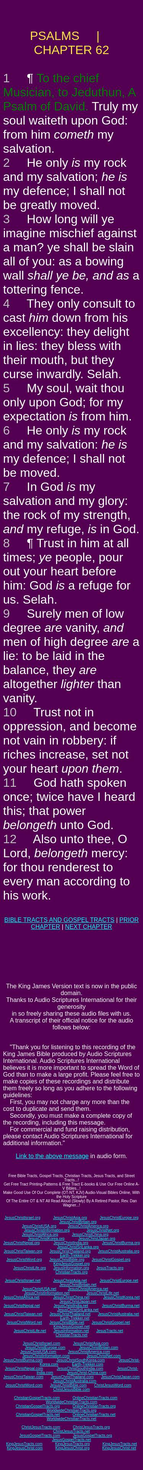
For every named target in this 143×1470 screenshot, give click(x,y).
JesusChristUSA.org (39, 1226)
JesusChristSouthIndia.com (80, 1368)
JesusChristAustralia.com (74, 1381)
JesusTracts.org (110, 1268)
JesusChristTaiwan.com (23, 1377)
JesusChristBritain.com (98, 1347)
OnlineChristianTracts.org (94, 1406)
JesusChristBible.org (66, 1259)
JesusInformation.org (71, 1268)
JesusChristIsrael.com (41, 1343)
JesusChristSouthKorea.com (80, 1360)
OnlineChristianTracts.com (94, 1398)
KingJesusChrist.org (72, 1448)
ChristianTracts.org (71, 1272)
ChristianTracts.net (72, 1335)
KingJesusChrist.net (119, 1448)
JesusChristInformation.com (46, 1356)
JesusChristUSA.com (38, 1352)
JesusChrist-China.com (86, 1373)
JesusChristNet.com (104, 1356)
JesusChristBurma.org (121, 1243)
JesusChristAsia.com (90, 1343)
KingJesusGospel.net (71, 1327)
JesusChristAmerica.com (89, 1352)
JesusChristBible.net (67, 1322)
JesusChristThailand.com (72, 1377)
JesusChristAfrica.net (21, 1297)
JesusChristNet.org (103, 1230)
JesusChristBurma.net (120, 1306)
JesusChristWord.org (24, 1259)
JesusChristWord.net (24, 1322)
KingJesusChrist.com (25, 1448)
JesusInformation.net (71, 1331)
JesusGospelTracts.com (39, 1435)
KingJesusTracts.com (24, 1444)
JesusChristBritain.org (77, 1222)
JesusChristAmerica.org (88, 1226)
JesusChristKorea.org (46, 1239)
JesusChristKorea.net (121, 1297)
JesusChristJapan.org (96, 1239)
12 (10, 839)
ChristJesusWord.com (113, 1385)
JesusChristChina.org (90, 1234)
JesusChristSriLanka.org (78, 1247)
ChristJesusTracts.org (91, 1427)
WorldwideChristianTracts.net (71, 1419)
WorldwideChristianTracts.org (71, 1410)
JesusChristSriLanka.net (77, 1310)
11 (10, 782)
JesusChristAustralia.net (118, 1314)
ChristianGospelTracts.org (38, 1406)
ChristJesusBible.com (71, 1389)
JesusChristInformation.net (46, 1293)
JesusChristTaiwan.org (23, 1251)
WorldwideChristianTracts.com (71, 1402)
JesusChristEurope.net (119, 1280)
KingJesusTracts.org (72, 1444)
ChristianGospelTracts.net (38, 1414)
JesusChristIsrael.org (22, 1218)
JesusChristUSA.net (39, 1289)
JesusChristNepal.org (21, 1243)
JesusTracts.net (109, 1331)
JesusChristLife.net (103, 1293)
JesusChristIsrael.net (22, 1280)
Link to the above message (52, 1156)
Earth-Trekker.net (74, 1318)
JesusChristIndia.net (71, 1306)
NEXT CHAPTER (88, 927)
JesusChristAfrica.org (40, 1234)
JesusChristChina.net (71, 1297)
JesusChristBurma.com (23, 1360)
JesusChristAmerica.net (88, 1289)
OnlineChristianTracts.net (93, 1414)
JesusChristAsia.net (70, 1280)
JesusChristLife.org (29, 1268)
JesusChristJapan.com (120, 1377)
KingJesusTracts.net (120, 1444)
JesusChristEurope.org (119, 1218)
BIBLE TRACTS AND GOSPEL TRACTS (59, 920)
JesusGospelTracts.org (92, 1435)
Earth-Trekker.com (87, 1364)
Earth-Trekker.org (74, 1255)
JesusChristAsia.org (70, 1218)
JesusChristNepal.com (24, 1368)
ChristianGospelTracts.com (37, 1398)
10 (10, 712)
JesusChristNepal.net (21, 1306)
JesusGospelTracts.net (71, 1440)
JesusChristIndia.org (70, 1243)
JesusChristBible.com (68, 1385)
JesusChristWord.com (24, 1385)
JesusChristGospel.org (111, 1259)
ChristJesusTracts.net (71, 1431)
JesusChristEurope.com (45, 1347)
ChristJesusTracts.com (40, 1427)
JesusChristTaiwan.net (23, 1314)
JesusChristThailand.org (70, 1251)
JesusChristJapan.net (77, 1301)
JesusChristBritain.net (77, 1285)
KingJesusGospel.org (71, 1264)
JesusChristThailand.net (70, 1314)
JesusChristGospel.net (111, 1322)
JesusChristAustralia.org (118, 1251)
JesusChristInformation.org (47, 1230)
